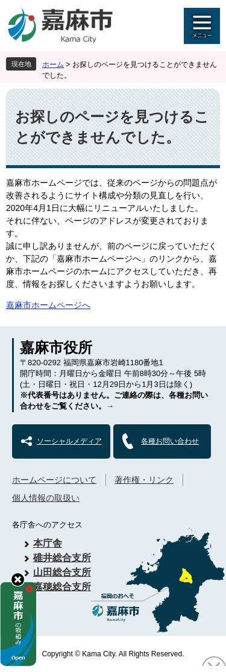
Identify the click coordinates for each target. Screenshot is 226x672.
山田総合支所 (62, 572)
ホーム (53, 64)
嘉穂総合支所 (62, 587)
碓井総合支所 (62, 558)
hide (18, 579)
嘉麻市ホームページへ (48, 305)
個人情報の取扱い (46, 498)
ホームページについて (54, 480)
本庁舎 (47, 543)
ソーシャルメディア (69, 441)
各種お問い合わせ (170, 441)
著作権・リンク (144, 480)
